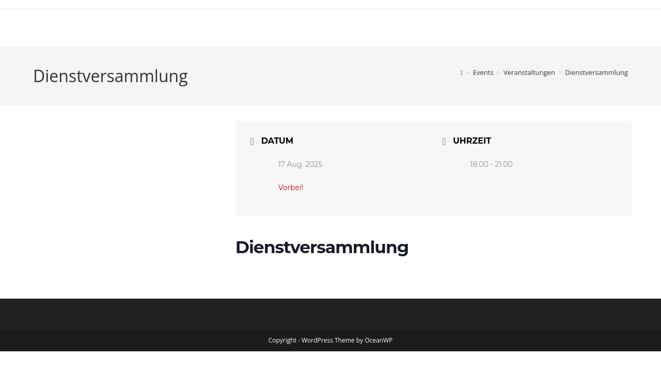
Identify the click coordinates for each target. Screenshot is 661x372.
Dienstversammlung (596, 72)
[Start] (462, 72)
